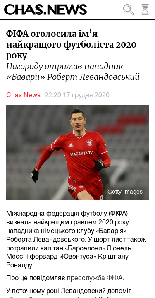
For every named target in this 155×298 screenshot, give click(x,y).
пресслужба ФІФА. (95, 278)
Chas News (23, 96)
